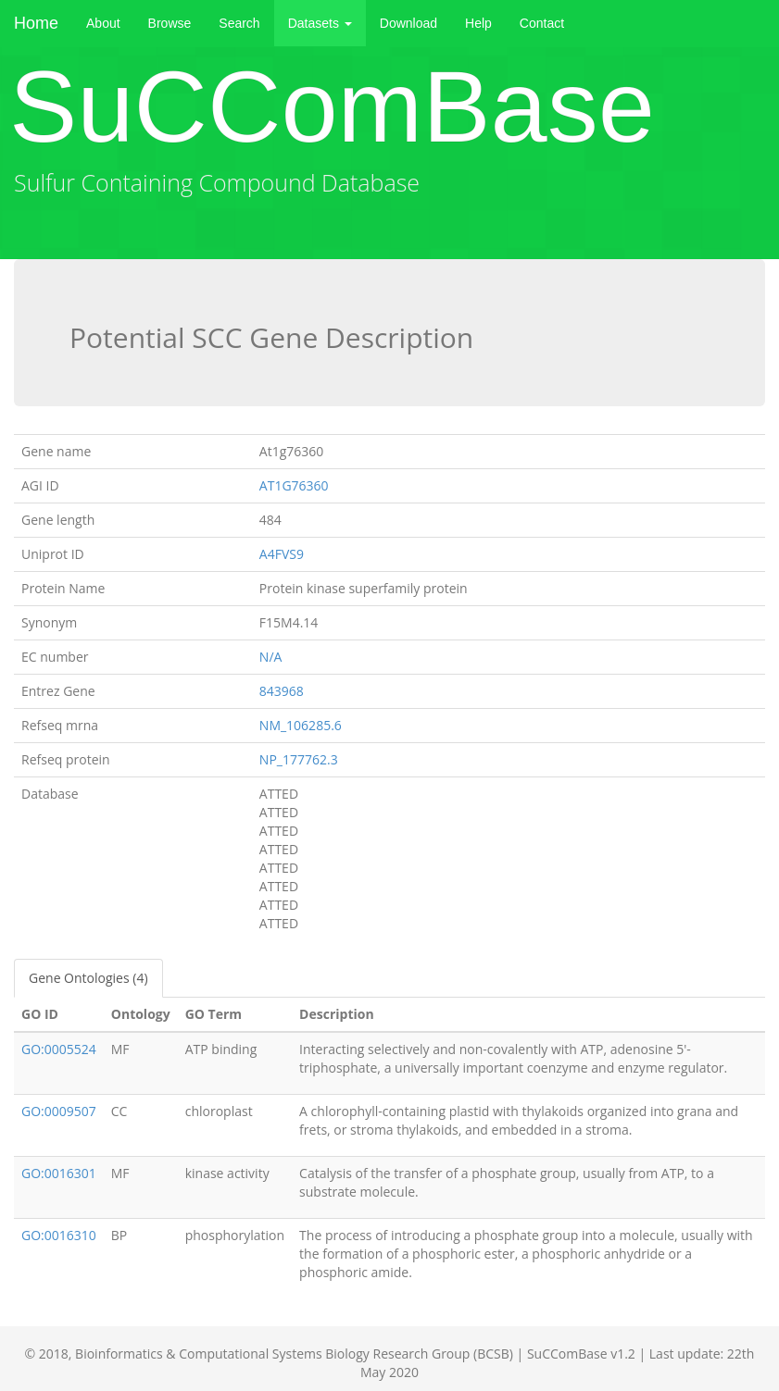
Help (478, 23)
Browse (170, 23)
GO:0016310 (58, 1235)
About (103, 23)
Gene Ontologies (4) (88, 978)
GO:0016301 (58, 1173)
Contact (542, 23)
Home (36, 23)
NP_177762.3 (298, 759)
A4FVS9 (281, 554)
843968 (281, 691)
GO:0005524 (58, 1049)
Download (408, 23)
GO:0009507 (58, 1111)
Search (239, 23)
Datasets (320, 23)
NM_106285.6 (300, 725)
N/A (271, 656)
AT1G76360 (294, 485)
